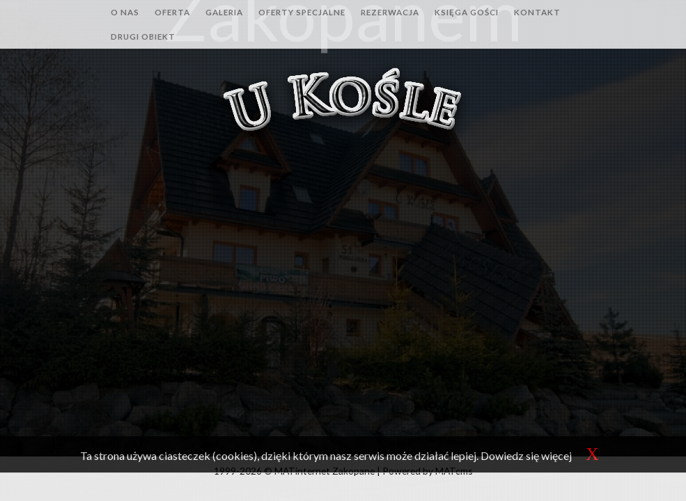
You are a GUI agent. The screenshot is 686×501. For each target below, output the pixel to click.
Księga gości (467, 12)
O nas (125, 12)
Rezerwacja (390, 12)
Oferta (172, 12)
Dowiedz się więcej (526, 455)
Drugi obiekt (143, 36)
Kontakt (537, 12)
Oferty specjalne (301, 12)
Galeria (224, 12)
